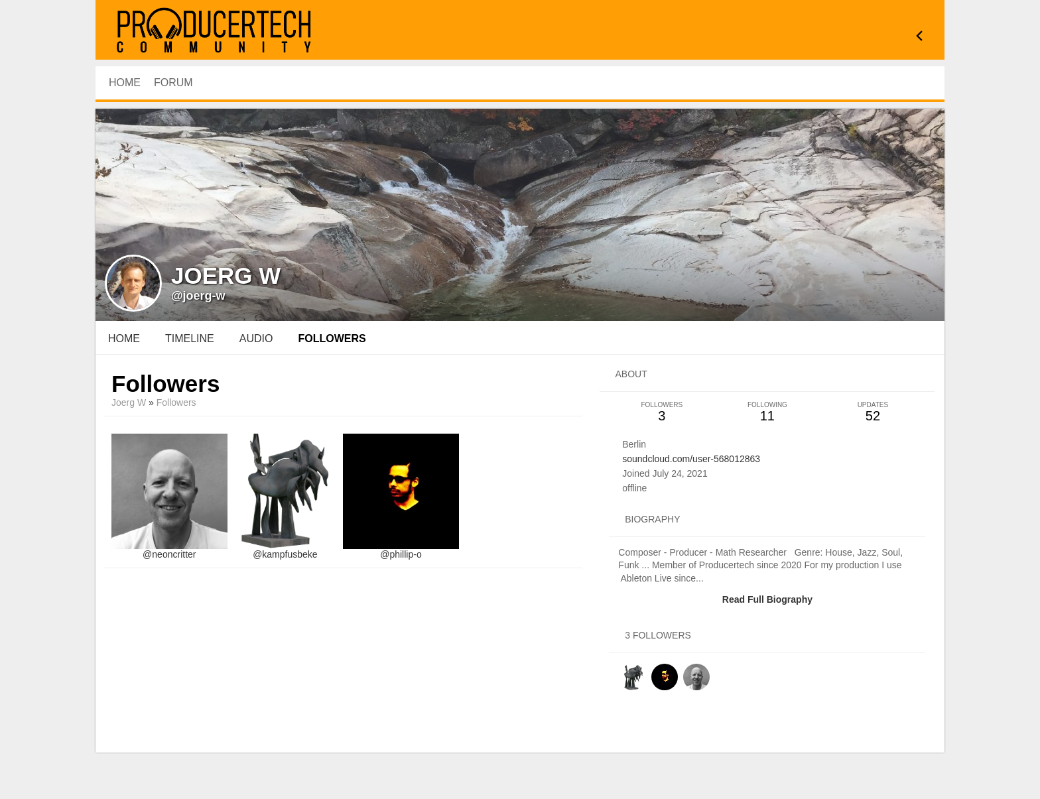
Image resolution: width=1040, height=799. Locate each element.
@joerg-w (198, 295)
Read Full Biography (767, 599)
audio (256, 338)
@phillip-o (400, 554)
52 (872, 412)
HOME (125, 82)
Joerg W (128, 402)
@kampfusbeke (285, 554)
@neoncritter (169, 554)
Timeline (189, 338)
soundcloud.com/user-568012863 (691, 459)
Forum (173, 82)
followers (331, 338)
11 (767, 412)
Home (124, 338)
